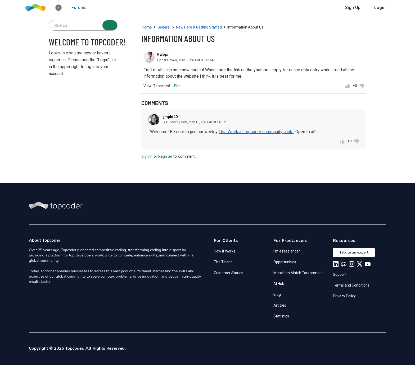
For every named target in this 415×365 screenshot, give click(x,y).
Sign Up (352, 7)
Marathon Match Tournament (298, 273)
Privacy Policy (344, 296)
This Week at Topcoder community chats (256, 131)
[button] (58, 7)
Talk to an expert (353, 252)
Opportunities (284, 262)
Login (380, 7)
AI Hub (278, 284)
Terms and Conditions (351, 285)
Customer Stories (228, 273)
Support (339, 274)
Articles (279, 305)
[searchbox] (83, 25)
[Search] (109, 25)
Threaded (161, 86)
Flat (177, 86)
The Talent (223, 262)
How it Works (224, 251)
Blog (277, 294)
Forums (79, 7)
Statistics (281, 316)
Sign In (146, 156)
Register (165, 156)
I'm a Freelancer (286, 251)
